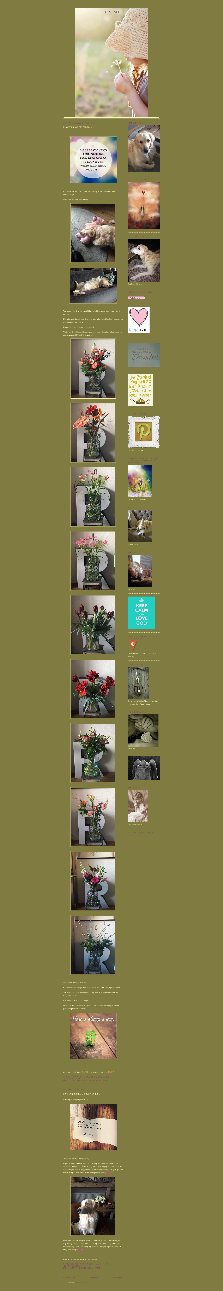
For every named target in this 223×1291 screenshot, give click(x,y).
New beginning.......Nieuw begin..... (82, 1093)
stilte (98, 1268)
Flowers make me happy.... (77, 126)
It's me (111, 12)
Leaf (73, 1081)
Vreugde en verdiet (98, 1081)
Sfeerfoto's (82, 1081)
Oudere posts (118, 1277)
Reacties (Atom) (81, 1283)
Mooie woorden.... (85, 1268)
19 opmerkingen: (72, 1079)
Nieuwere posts (69, 1277)
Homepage (94, 1277)
